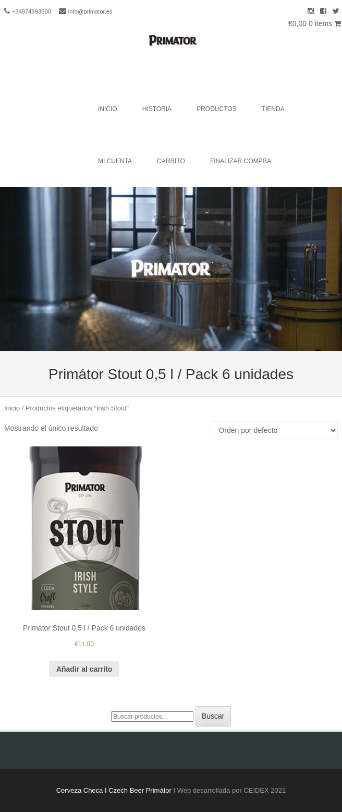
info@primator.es (90, 11)
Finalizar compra (240, 161)
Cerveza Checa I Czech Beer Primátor (114, 790)
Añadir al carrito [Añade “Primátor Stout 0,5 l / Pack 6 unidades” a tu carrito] (84, 669)
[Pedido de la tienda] (274, 430)
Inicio (107, 109)
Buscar (213, 716)
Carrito (171, 161)
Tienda (273, 109)
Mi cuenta (115, 161)
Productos (216, 109)
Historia (157, 109)
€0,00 (314, 23)
